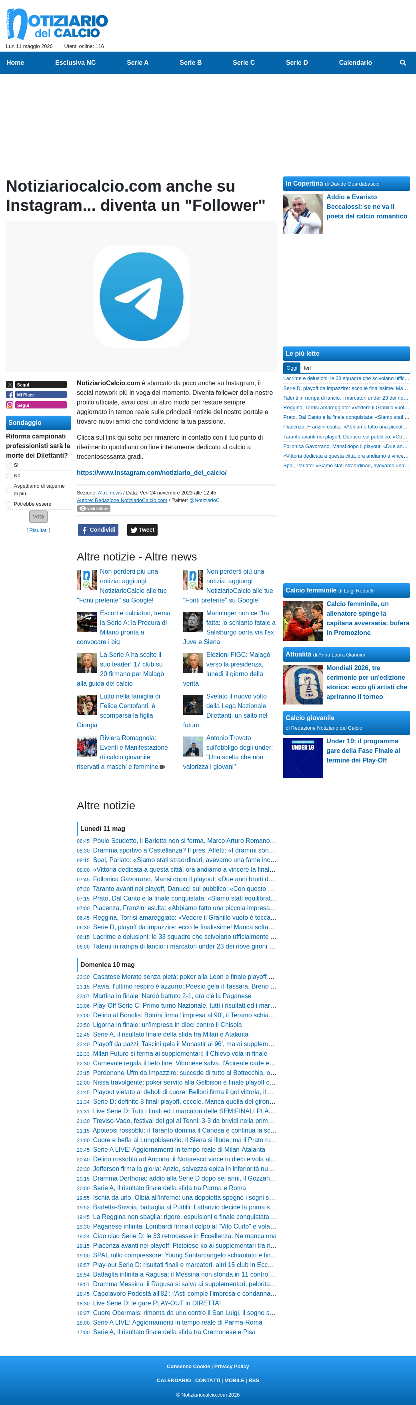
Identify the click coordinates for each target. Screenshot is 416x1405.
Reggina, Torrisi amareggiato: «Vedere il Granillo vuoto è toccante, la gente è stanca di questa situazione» (243, 917)
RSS (253, 1380)
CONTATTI (207, 1380)
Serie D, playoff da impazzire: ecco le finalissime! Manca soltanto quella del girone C (212, 927)
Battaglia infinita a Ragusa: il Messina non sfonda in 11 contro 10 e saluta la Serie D (212, 1274)
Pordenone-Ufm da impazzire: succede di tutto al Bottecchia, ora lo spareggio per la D (215, 1072)
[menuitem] (403, 63)
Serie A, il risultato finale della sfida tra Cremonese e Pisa (174, 1332)
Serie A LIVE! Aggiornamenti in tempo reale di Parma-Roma (177, 1322)
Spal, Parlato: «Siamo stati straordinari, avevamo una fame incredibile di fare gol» (208, 860)
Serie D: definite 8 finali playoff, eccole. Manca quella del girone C (186, 1101)
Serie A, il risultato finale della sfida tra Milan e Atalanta (171, 1034)
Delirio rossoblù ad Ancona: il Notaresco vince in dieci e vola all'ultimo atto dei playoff (213, 1159)
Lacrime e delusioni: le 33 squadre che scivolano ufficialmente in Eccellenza (200, 936)
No (17, 475)
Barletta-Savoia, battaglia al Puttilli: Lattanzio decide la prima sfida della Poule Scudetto (217, 1207)
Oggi (291, 368)
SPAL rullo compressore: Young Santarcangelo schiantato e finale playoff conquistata (213, 1255)
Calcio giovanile (310, 718)
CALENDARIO (174, 1380)
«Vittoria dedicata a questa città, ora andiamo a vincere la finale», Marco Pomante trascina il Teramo (235, 869)
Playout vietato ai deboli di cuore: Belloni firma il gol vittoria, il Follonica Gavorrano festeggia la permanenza (245, 1092)
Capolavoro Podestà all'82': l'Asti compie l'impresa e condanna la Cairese (197, 1293)
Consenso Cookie (188, 1366)
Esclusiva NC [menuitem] (75, 62)
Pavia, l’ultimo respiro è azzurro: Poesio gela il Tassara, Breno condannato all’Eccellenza (218, 986)
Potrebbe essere (33, 504)
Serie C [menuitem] (244, 62)
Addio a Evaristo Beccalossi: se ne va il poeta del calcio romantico (366, 207)
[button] (38, 516)
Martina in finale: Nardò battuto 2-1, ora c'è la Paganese (172, 996)
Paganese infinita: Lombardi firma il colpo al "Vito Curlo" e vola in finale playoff (203, 1226)
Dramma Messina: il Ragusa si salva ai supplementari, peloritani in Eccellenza (203, 1284)
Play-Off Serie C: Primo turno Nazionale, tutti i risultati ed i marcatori (189, 1005)
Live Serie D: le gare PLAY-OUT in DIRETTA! (157, 1303)
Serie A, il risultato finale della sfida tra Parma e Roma (169, 1188)
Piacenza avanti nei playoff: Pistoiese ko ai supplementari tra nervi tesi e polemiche (211, 1245)
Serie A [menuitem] (138, 62)
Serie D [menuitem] (297, 62)
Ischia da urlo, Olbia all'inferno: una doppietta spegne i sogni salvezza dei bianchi (208, 1197)
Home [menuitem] (15, 62)
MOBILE (234, 1380)
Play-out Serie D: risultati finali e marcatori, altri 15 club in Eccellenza (190, 1264)
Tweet (142, 530)
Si (16, 465)
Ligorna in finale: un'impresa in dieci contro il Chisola (167, 1024)
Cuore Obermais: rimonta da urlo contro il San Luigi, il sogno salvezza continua (205, 1312)
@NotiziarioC (205, 500)
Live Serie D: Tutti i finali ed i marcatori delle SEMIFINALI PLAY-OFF (190, 1111)
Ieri (307, 368)
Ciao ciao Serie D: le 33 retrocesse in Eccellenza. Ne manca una (185, 1236)
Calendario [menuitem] (355, 62)
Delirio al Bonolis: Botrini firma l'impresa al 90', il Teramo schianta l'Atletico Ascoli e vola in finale (228, 1015)
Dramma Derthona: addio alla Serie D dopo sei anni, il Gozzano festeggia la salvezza (214, 1178)
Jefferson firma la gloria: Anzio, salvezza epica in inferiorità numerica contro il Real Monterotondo (230, 1168)
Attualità (298, 654)
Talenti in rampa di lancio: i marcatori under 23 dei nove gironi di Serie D (195, 946)
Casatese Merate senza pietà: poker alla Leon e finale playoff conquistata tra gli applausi (218, 976)
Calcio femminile (311, 590)
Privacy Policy (231, 1366)
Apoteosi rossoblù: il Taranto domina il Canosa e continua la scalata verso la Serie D (212, 1130)
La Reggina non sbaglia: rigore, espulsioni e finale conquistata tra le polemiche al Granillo (220, 1216)
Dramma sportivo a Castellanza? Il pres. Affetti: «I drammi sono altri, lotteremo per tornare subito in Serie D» (246, 850)
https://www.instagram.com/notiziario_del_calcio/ (152, 472)
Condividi (98, 530)
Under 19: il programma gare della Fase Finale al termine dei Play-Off (363, 751)
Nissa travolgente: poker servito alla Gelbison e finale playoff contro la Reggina (204, 1082)
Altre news (110, 493)
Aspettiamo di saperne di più (39, 489)
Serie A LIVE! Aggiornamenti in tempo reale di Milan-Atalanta (179, 1149)
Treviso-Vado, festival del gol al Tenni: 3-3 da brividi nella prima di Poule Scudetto (208, 1120)
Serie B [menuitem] (191, 62)
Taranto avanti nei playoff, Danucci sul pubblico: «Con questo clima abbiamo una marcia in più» (228, 888)
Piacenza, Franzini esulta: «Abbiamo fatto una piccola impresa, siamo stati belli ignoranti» (220, 908)
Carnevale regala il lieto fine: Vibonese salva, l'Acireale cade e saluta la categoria (208, 1063)
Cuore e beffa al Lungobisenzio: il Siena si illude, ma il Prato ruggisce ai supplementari (215, 1140)
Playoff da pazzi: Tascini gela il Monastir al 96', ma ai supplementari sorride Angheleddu (217, 1044)
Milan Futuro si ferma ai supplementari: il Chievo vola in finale (180, 1053)
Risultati (38, 530)
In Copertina (304, 183)
